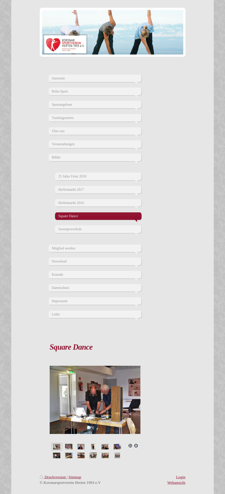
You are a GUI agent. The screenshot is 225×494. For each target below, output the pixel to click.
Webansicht (176, 482)
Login (180, 477)
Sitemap (74, 477)
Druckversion (53, 477)
